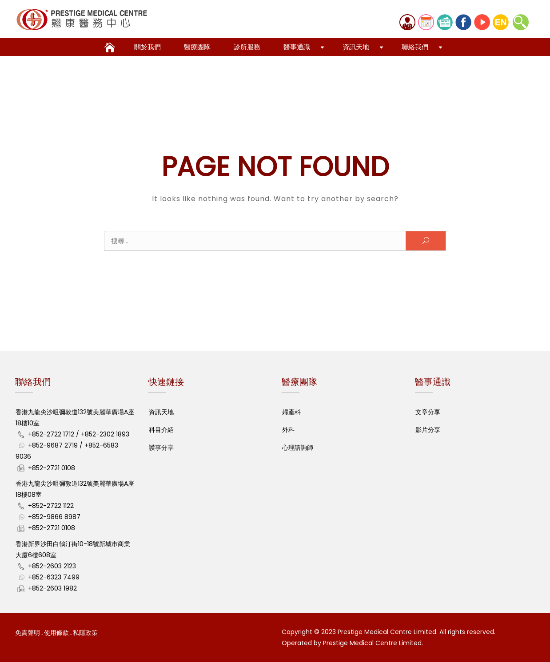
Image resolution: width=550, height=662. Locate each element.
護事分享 (161, 447)
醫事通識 (296, 47)
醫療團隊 (197, 47)
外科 (288, 429)
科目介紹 (161, 429)
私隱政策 (85, 632)
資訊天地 (356, 47)
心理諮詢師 (297, 447)
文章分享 (427, 412)
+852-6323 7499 (54, 577)
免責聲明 (27, 632)
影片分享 (427, 429)
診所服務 (247, 47)
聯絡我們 (415, 47)
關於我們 (147, 47)
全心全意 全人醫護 (108, 45)
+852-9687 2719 (53, 445)
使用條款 (56, 632)
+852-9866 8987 (54, 516)
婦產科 (291, 412)
